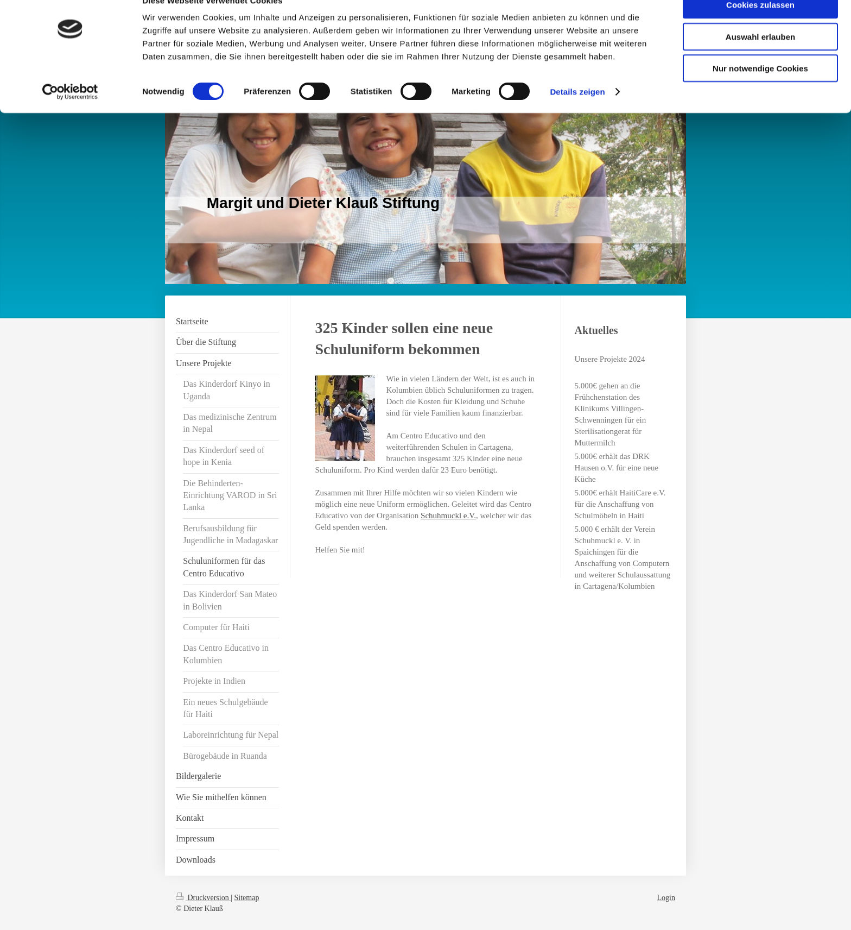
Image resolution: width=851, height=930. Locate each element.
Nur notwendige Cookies (760, 90)
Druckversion (203, 898)
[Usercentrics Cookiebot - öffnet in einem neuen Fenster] (70, 114)
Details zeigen (577, 113)
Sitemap (246, 898)
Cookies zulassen (760, 27)
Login (666, 898)
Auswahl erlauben (760, 59)
